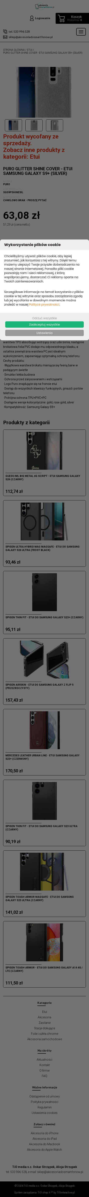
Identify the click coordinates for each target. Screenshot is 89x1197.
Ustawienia (45, 333)
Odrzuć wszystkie (44, 318)
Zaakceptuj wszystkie (44, 324)
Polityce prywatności (44, 304)
